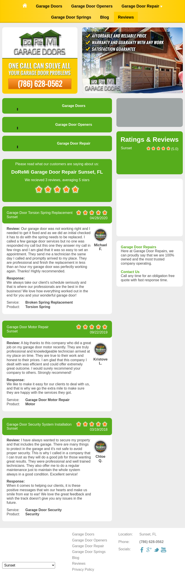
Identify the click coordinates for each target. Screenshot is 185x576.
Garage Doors (49, 6)
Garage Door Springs (71, 17)
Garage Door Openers (92, 6)
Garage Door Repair (141, 6)
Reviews (126, 17)
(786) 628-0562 (40, 83)
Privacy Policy (83, 569)
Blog (104, 17)
